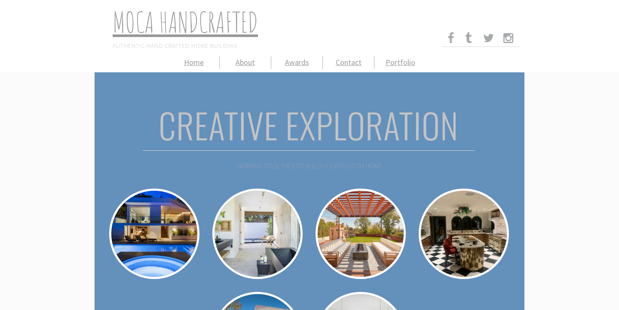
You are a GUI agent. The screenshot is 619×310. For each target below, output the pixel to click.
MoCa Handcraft (177, 22)
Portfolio (400, 62)
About (245, 62)
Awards (297, 62)
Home (194, 62)
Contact (349, 62)
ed (249, 22)
